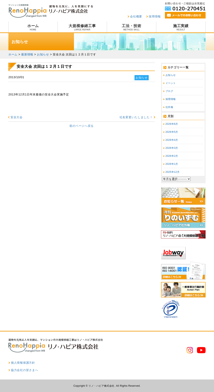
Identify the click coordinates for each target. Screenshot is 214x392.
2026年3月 (172, 148)
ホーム (33, 27)
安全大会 (16, 117)
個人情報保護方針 (23, 362)
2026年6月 (172, 124)
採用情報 (155, 16)
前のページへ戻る (81, 125)
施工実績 (181, 27)
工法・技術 (131, 27)
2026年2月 (172, 156)
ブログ (169, 91)
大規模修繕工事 (82, 27)
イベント (171, 83)
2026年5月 (172, 132)
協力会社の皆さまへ (24, 370)
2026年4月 (172, 140)
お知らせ (171, 75)
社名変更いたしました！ (136, 117)
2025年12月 (173, 172)
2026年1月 (172, 164)
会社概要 (136, 16)
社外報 (169, 107)
